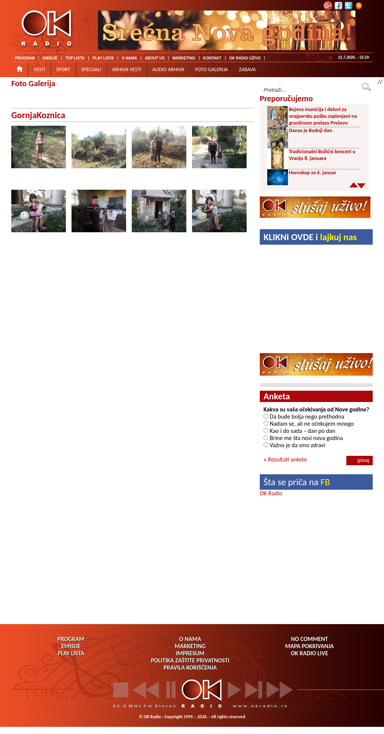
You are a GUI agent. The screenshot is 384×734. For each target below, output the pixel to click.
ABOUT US (155, 58)
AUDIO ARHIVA (168, 69)
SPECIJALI (91, 69)
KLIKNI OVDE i (310, 237)
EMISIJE (50, 58)
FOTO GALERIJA (211, 69)
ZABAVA (247, 69)
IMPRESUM (190, 653)
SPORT (63, 69)
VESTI (39, 69)
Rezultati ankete (287, 459)
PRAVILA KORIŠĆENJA (190, 667)
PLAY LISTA (103, 58)
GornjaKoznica (38, 115)
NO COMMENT (309, 639)
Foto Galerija (33, 83)
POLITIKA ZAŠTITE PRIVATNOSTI (190, 660)
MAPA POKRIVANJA (309, 646)
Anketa (277, 396)
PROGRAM (25, 58)
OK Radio (271, 493)
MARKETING (183, 58)
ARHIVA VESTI (127, 69)
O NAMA (129, 58)
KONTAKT (212, 58)
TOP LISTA (75, 58)
